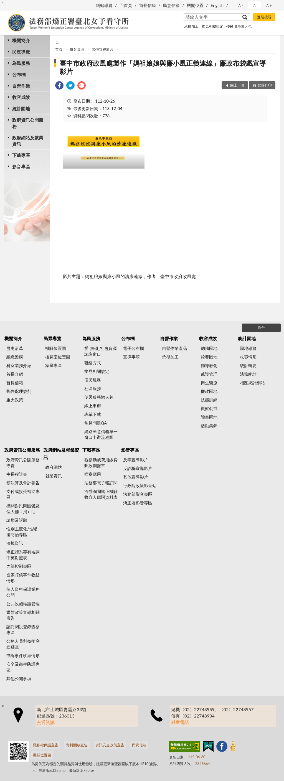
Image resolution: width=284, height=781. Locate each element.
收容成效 (21, 97)
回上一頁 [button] (237, 85)
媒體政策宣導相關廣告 (23, 615)
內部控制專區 (18, 566)
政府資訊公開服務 (27, 123)
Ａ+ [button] (268, 5)
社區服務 (92, 388)
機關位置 (195, 5)
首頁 (58, 49)
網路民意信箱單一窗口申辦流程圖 (101, 434)
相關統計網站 (252, 382)
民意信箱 (171, 5)
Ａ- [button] (240, 5)
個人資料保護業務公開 (23, 592)
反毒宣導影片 (135, 459)
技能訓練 (209, 399)
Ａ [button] (254, 5)
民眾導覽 (21, 51)
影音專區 (21, 166)
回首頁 (126, 5)
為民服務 (21, 63)
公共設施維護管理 (23, 603)
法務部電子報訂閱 (101, 482)
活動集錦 (209, 425)
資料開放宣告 (77, 745)
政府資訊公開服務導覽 (23, 462)
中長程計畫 (16, 474)
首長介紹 (14, 374)
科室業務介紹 (18, 365)
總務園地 (209, 348)
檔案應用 (92, 474)
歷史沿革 (14, 348)
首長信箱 (147, 5)
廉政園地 (209, 391)
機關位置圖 (55, 348)
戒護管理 (209, 374)
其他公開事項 (18, 678)
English (217, 5)
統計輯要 (248, 365)
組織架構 (14, 356)
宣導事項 (131, 356)
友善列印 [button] (264, 85)
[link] (59, 86)
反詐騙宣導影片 (137, 468)
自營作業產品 (174, 348)
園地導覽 (248, 348)
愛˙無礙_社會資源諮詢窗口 (100, 351)
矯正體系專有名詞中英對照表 (23, 554)
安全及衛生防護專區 (23, 667)
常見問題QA (95, 422)
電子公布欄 (133, 348)
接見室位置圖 (57, 356)
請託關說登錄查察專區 (23, 629)
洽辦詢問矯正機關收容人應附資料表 (101, 494)
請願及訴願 (16, 520)
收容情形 (248, 356)
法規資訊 (14, 543)
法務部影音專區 (137, 494)
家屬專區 (53, 365)
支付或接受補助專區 (23, 494)
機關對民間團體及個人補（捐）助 (23, 508)
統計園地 (21, 108)
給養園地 (209, 356)
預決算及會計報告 (23, 482)
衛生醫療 (209, 382)
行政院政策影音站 (139, 485)
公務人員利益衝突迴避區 (23, 643)
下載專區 (21, 155)
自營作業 (21, 85)
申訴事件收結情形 (23, 655)
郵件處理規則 (18, 391)
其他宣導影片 (102, 49)
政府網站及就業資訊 (27, 141)
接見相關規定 (212, 26)
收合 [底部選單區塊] (261, 327)
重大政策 (14, 399)
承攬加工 (191, 26)
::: (3, 3)
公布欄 (19, 74)
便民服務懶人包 (239, 26)
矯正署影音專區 (137, 502)
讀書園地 (209, 416)
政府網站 (53, 467)
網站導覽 (104, 5)
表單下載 (92, 414)
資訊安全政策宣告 (109, 745)
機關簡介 (21, 40)
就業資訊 (53, 475)
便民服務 (92, 379)
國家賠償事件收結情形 (23, 577)
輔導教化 (209, 365)
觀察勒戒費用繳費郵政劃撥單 (101, 462)
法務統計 (248, 374)
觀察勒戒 (209, 408)
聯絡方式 (92, 362)
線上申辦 (92, 405)
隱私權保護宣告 (45, 745)
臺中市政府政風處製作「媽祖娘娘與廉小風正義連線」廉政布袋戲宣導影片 (163, 67)
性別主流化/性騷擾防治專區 (21, 531)
